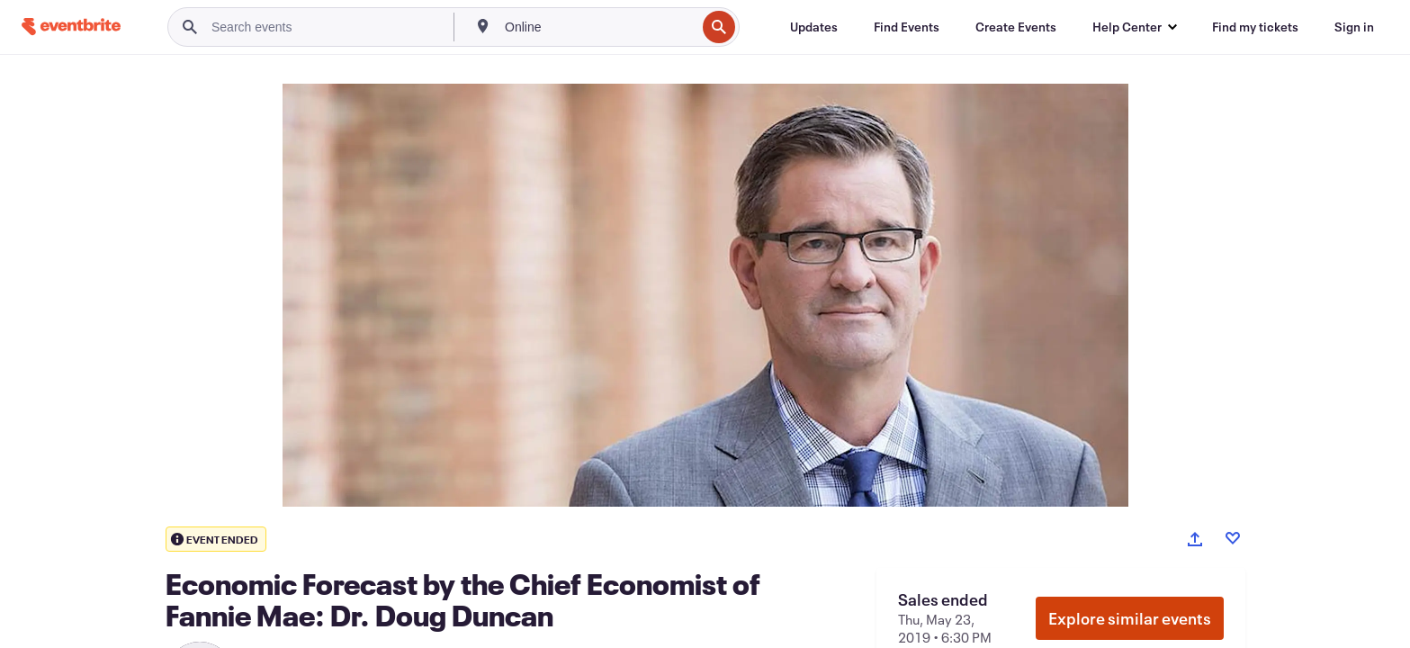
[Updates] (814, 27)
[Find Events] (906, 27)
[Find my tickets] (1255, 27)
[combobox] (598, 27)
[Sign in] (1354, 27)
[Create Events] (1016, 27)
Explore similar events (1129, 618)
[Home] (71, 27)
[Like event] (1232, 538)
